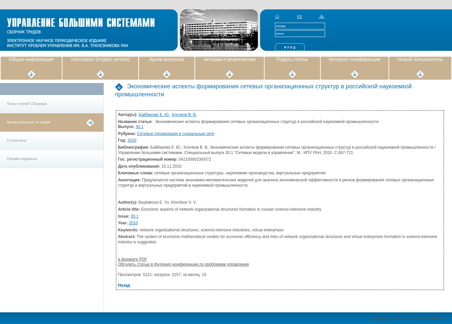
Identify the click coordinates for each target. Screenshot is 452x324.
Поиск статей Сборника (27, 104)
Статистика (16, 140)
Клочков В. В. (184, 114)
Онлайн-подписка (22, 159)
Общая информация (31, 59)
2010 (132, 140)
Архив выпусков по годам (28, 122)
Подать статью (292, 59)
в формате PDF (132, 259)
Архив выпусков (166, 59)
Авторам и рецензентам (229, 59)
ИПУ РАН (380, 318)
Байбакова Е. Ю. (154, 114)
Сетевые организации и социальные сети (175, 133)
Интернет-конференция (355, 59)
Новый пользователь (420, 59)
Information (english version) (100, 59)
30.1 (139, 126)
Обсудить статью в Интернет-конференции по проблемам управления (183, 264)
